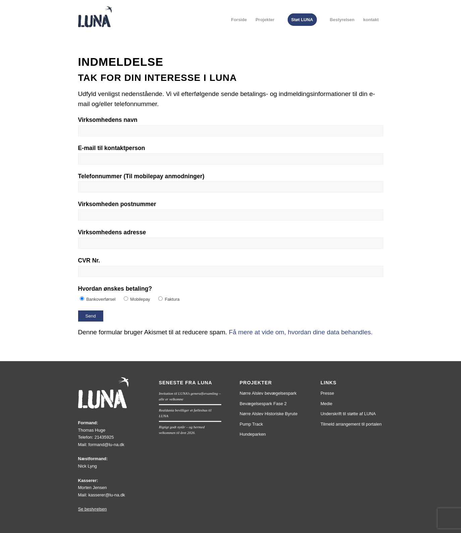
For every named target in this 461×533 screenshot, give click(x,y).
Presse (327, 393)
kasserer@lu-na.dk (107, 494)
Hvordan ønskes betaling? (115, 288)
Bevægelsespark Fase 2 (263, 403)
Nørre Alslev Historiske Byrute (269, 413)
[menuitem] (239, 20)
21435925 (104, 437)
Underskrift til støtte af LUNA (348, 413)
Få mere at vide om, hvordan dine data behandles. (301, 332)
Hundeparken (253, 434)
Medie (326, 403)
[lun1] (95, 25)
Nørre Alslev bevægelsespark (268, 393)
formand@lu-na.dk (106, 444)
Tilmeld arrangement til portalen (351, 424)
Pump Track (251, 424)
